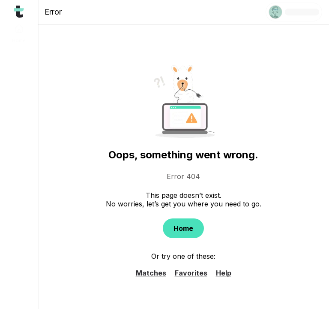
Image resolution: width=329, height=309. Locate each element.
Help (223, 273)
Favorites (191, 273)
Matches (151, 273)
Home (183, 228)
